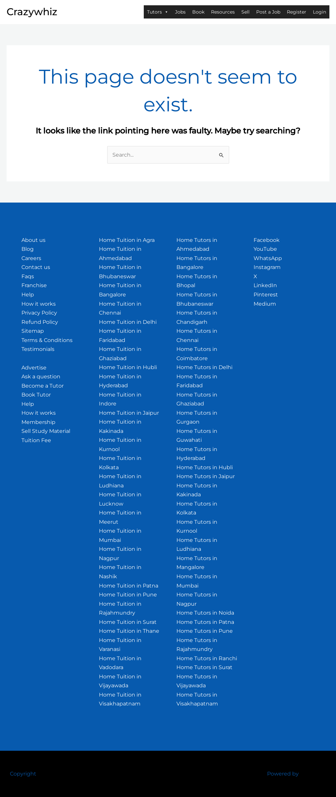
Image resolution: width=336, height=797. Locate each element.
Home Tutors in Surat (204, 667)
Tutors (157, 12)
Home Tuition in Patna (128, 586)
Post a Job (268, 12)
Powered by (283, 774)
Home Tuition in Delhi (128, 322)
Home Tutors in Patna (205, 622)
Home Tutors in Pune (204, 631)
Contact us (35, 267)
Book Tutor (36, 395)
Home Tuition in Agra (127, 240)
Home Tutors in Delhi (204, 367)
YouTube (265, 249)
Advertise (33, 367)
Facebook (267, 240)
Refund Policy (39, 322)
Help (27, 294)
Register (296, 12)
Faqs (27, 276)
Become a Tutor (42, 386)
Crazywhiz (32, 12)
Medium (265, 304)
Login (319, 12)
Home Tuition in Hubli (128, 367)
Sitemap (32, 331)
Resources (223, 12)
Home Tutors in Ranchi (206, 658)
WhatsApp (268, 258)
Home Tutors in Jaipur (205, 476)
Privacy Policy (39, 313)
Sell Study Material (45, 431)
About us (33, 240)
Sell (245, 12)
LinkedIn (265, 285)
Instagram (267, 267)
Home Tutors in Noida (205, 613)
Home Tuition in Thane (129, 631)
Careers (31, 258)
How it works (38, 304)
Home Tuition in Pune (128, 594)
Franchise (34, 285)
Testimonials (37, 349)
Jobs (180, 12)
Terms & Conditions (47, 340)
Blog (27, 249)
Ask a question (40, 376)
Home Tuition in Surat (128, 622)
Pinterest (266, 294)
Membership (38, 422)
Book (198, 12)
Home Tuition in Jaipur (129, 413)
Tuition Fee (36, 440)
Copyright (23, 774)
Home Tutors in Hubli (204, 467)
